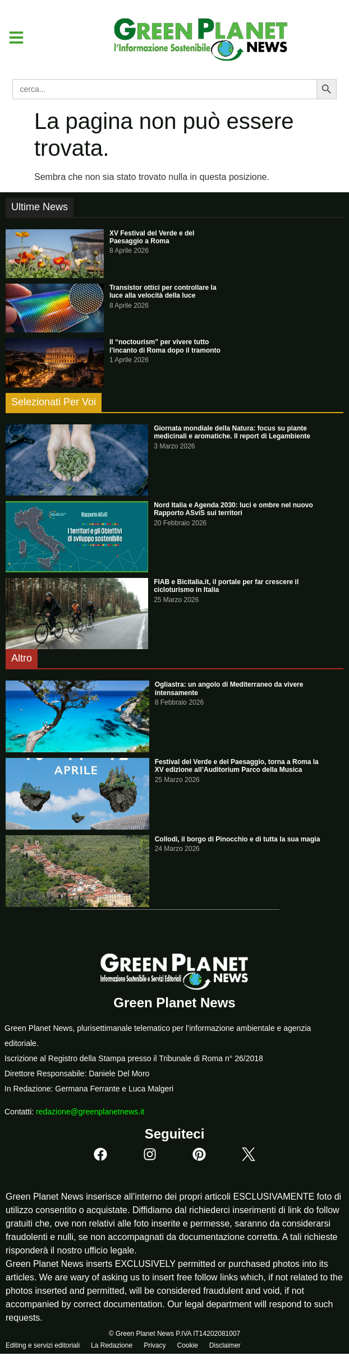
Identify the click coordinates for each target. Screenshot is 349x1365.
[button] (12, 37)
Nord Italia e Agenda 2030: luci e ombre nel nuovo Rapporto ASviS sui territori (233, 509)
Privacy (155, 1345)
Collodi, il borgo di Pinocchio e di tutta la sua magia (237, 839)
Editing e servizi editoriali (43, 1345)
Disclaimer (225, 1345)
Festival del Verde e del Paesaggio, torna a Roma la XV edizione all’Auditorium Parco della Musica (237, 766)
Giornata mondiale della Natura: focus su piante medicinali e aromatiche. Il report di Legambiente (232, 432)
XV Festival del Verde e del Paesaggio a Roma (151, 237)
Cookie (187, 1345)
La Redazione (111, 1345)
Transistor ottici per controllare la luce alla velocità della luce (163, 291)
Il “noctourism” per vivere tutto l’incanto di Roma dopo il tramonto (165, 346)
